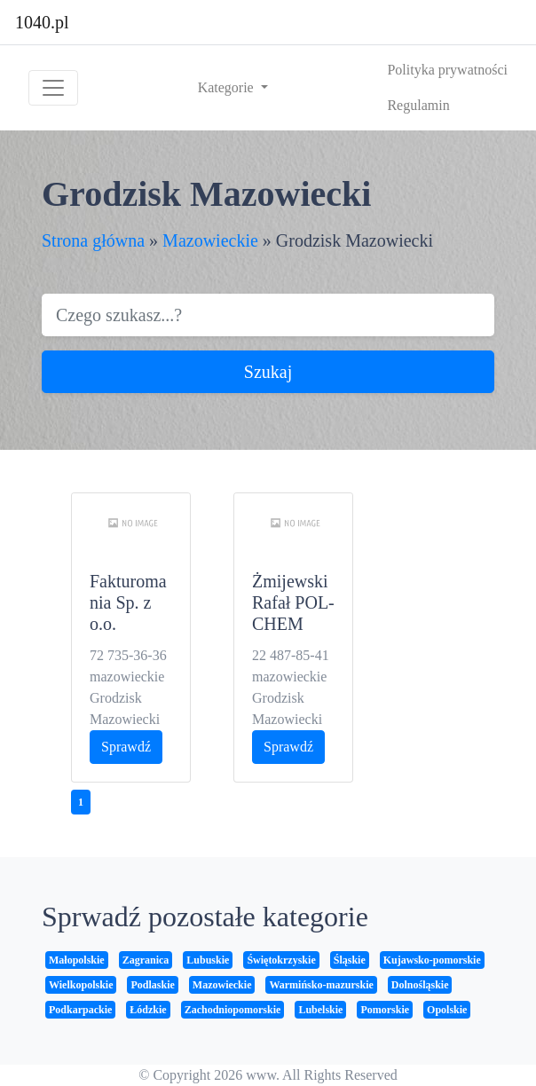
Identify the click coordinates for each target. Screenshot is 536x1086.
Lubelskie (320, 1009)
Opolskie (447, 1009)
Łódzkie (148, 1009)
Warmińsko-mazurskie (321, 985)
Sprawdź (126, 746)
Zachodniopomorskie (233, 1009)
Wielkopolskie (81, 985)
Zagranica (145, 960)
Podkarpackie (80, 1009)
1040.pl (42, 22)
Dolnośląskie (420, 985)
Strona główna (93, 240)
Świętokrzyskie (281, 960)
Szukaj (268, 372)
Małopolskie (77, 960)
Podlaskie (152, 985)
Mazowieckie (210, 240)
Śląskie (350, 960)
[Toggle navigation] (53, 88)
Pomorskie (384, 1009)
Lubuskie (207, 960)
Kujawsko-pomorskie (432, 960)
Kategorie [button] (227, 87)
